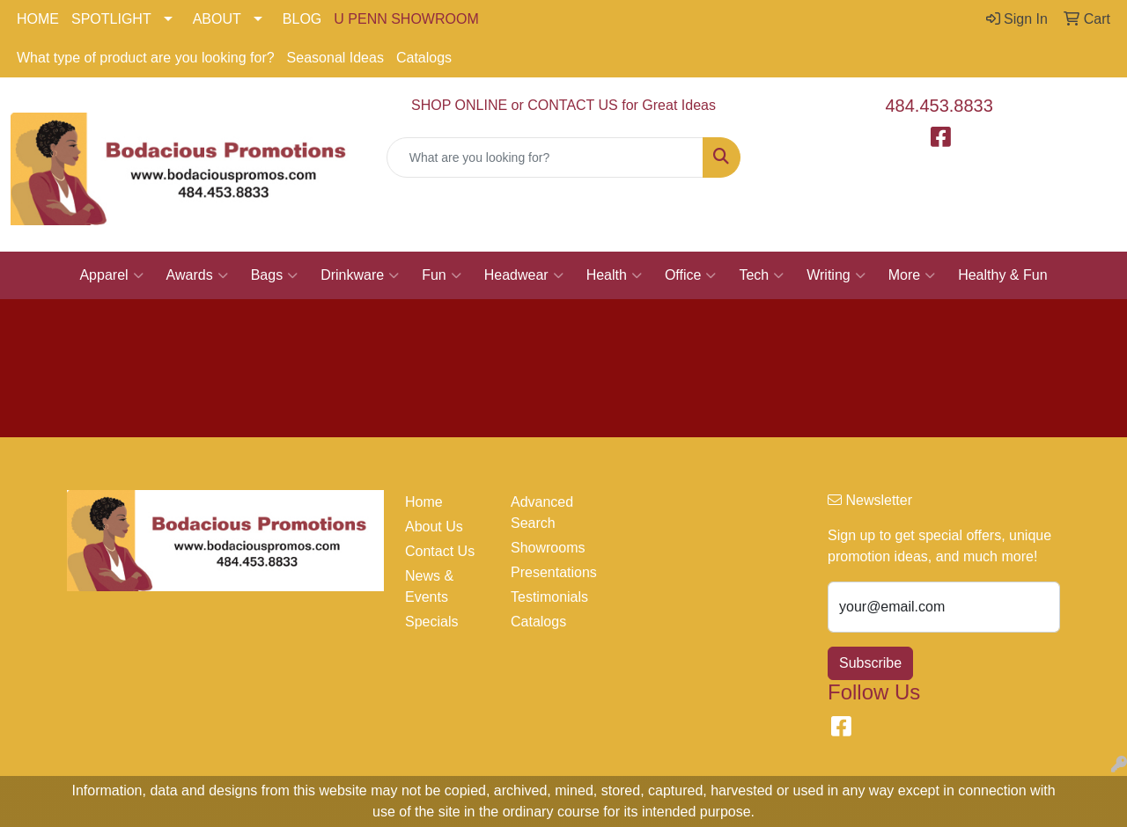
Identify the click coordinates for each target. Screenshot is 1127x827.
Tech (761, 275)
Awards (197, 275)
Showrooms (548, 547)
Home (424, 501)
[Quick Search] (545, 157)
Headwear (524, 275)
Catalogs (424, 57)
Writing (836, 275)
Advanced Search (542, 512)
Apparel (111, 275)
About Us (434, 526)
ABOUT (217, 18)
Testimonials (549, 596)
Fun (441, 275)
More (911, 275)
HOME (38, 18)
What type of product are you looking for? (146, 57)
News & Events (429, 586)
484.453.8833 (939, 105)
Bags (274, 275)
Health (614, 275)
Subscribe (870, 662)
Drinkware (359, 275)
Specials (431, 621)
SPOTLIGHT (111, 18)
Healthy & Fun (1002, 274)
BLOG (302, 18)
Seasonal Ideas (335, 57)
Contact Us (440, 551)
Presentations (553, 572)
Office (691, 275)
